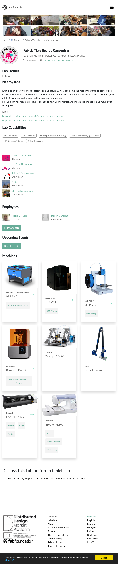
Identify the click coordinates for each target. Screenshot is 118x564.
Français (91, 527)
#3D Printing (52, 311)
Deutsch (91, 516)
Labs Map (53, 520)
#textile (50, 433)
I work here (11, 227)
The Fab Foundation (58, 534)
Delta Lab (16, 182)
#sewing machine (53, 442)
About (51, 523)
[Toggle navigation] (112, 7)
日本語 (90, 542)
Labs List (52, 516)
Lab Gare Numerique (22, 164)
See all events (11, 245)
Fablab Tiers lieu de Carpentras (41, 40)
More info (10, 560)
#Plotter (11, 426)
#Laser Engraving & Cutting (18, 305)
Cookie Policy (55, 538)
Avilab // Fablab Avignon (23, 173)
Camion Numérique (21, 155)
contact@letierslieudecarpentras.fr (59, 60)
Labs (4, 40)
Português (92, 538)
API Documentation (58, 527)
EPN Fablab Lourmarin (22, 191)
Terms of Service (56, 545)
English (91, 520)
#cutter (10, 434)
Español (91, 523)
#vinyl (21, 426)
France (16, 40)
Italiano (91, 531)
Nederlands (93, 534)
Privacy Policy (55, 542)
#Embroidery (52, 450)
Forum (51, 531)
